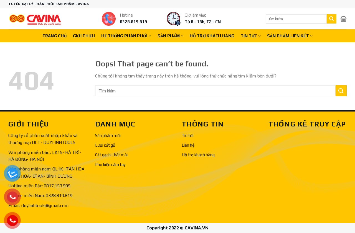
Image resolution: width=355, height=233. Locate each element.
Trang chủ (54, 35)
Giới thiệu (84, 35)
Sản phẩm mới (108, 135)
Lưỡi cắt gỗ (105, 145)
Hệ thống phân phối (126, 35)
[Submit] (331, 19)
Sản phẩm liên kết (290, 35)
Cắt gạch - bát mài (111, 154)
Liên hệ (188, 145)
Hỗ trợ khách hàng (198, 154)
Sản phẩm (171, 35)
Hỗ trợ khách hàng (212, 35)
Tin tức (188, 135)
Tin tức (251, 35)
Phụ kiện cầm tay (110, 164)
